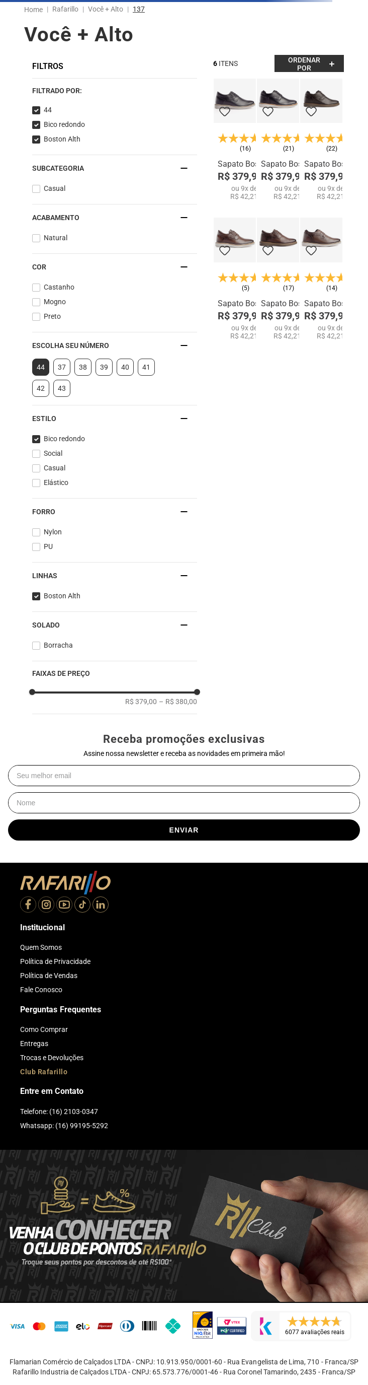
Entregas (34, 1044)
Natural (55, 238)
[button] (114, 91)
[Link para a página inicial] (35, 10)
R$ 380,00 (178, 702)
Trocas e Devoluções (51, 1058)
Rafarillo (65, 9)
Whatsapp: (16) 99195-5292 (64, 1126)
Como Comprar (44, 1029)
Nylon (53, 532)
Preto (52, 316)
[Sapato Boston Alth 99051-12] (278, 279)
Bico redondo (64, 124)
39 (104, 367)
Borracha (58, 645)
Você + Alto (105, 9)
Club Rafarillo (43, 1072)
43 (62, 388)
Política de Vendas (48, 976)
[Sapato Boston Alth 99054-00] (278, 140)
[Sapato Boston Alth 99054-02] (321, 279)
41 (146, 367)
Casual (54, 188)
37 (62, 367)
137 (139, 9)
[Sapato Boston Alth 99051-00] (235, 140)
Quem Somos (41, 947)
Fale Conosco (41, 990)
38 (83, 367)
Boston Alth (62, 139)
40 (125, 367)
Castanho (59, 287)
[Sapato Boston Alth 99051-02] (235, 279)
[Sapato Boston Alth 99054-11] (321, 140)
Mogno (55, 302)
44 (48, 110)
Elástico (56, 482)
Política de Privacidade (55, 961)
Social (53, 453)
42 (41, 388)
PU (48, 546)
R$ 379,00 (141, 702)
